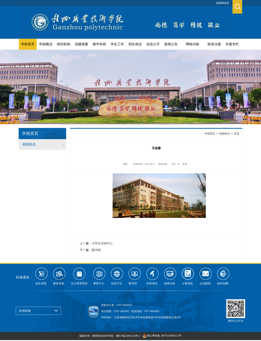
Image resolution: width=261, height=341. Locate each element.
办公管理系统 (79, 283)
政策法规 (214, 44)
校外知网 (222, 283)
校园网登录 (222, 3)
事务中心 (98, 283)
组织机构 (63, 44)
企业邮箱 (205, 283)
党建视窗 (81, 44)
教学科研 (99, 44)
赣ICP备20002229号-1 (128, 335)
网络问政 (192, 44)
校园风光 (29, 144)
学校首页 (27, 44)
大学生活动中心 (102, 243)
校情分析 (169, 283)
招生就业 (135, 44)
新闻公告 (171, 44)
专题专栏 (232, 44)
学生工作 (117, 44)
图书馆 (96, 250)
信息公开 (153, 44)
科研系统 (152, 283)
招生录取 (41, 283)
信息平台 (116, 283)
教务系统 (58, 283)
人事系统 (187, 283)
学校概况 (45, 44)
